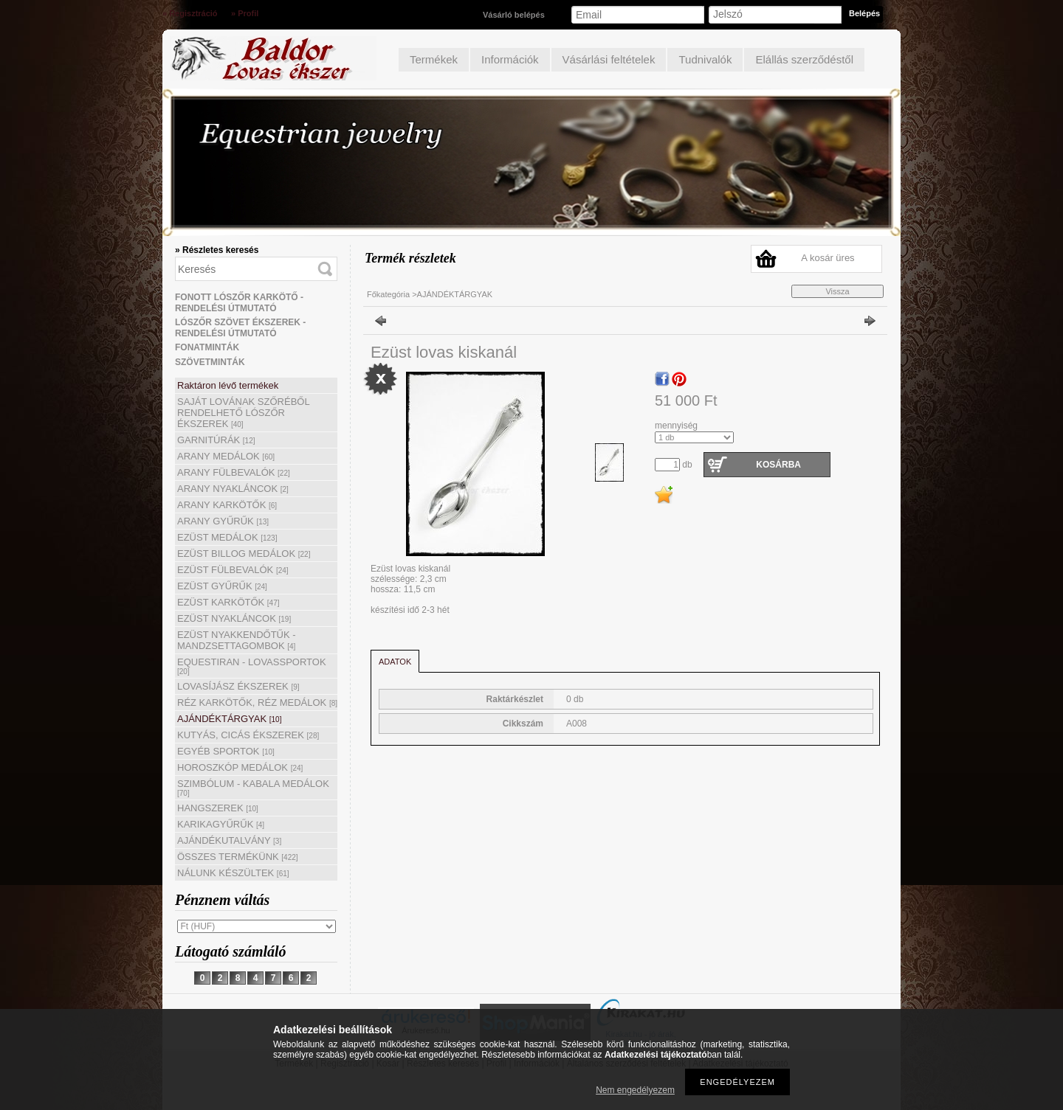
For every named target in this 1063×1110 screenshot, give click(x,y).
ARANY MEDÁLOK (226, 456)
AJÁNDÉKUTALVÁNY (229, 840)
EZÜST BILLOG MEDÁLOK (243, 553)
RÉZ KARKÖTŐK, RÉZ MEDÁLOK (257, 702)
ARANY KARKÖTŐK (227, 504)
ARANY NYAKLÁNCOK (233, 488)
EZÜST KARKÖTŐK (228, 602)
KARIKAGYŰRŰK (220, 824)
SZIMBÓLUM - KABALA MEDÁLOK (253, 787)
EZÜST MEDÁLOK (227, 537)
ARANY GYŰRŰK (223, 521)
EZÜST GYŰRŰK (222, 586)
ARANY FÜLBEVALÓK (233, 472)
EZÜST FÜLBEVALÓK (233, 569)
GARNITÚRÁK (216, 439)
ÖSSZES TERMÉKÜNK (237, 856)
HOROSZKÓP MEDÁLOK (240, 767)
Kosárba (778, 464)
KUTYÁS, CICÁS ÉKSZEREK (248, 734)
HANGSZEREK (217, 808)
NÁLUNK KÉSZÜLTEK (233, 872)
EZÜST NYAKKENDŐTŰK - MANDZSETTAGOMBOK (236, 640)
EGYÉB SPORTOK (226, 751)
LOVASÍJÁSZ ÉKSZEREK (238, 686)
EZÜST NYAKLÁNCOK (234, 618)
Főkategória (388, 294)
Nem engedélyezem (635, 1090)
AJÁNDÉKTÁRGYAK (229, 718)
